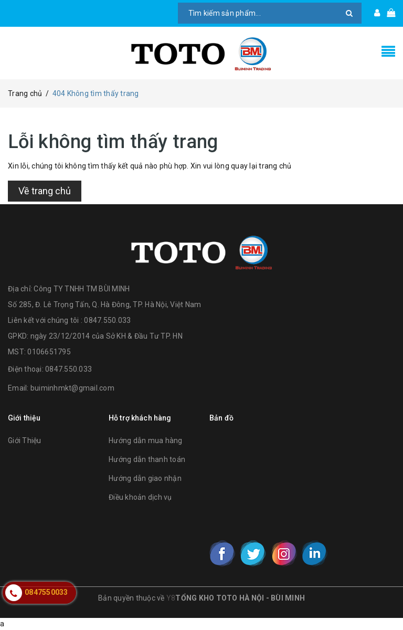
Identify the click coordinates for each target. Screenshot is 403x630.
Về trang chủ (44, 190)
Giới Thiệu (24, 440)
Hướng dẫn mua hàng (146, 440)
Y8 (171, 598)
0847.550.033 (68, 369)
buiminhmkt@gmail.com (72, 388)
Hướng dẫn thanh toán (147, 459)
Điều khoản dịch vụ (140, 497)
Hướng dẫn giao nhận (145, 478)
